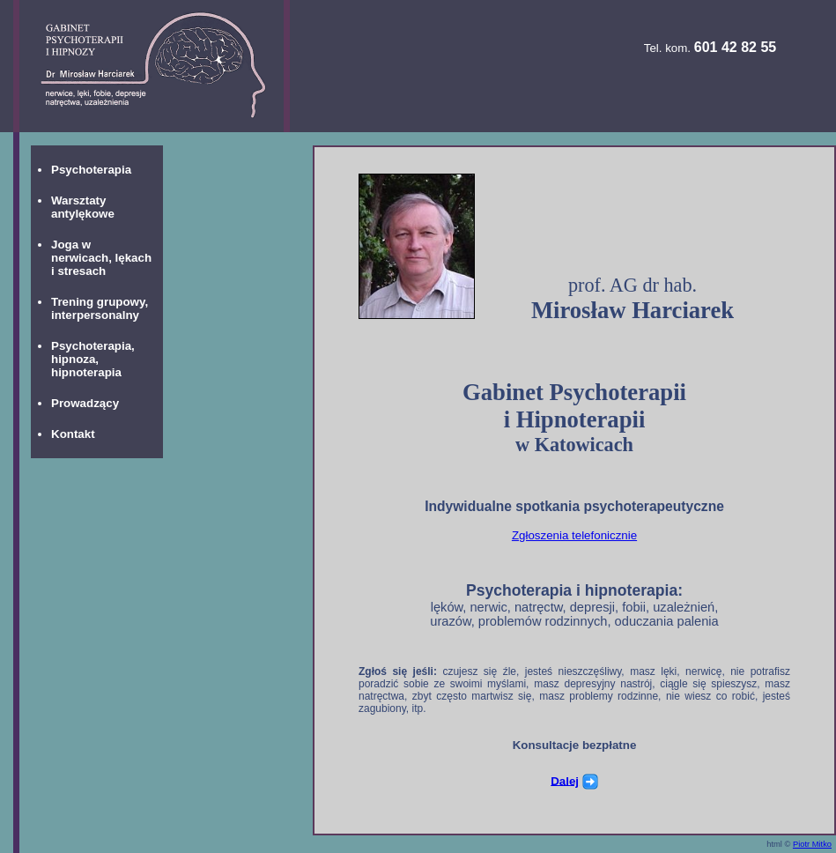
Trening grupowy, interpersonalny (99, 308)
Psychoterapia (91, 169)
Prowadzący (85, 403)
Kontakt (73, 434)
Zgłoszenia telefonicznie (574, 535)
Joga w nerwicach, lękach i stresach (101, 258)
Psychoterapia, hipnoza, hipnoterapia (93, 359)
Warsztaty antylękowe (83, 207)
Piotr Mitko (812, 844)
